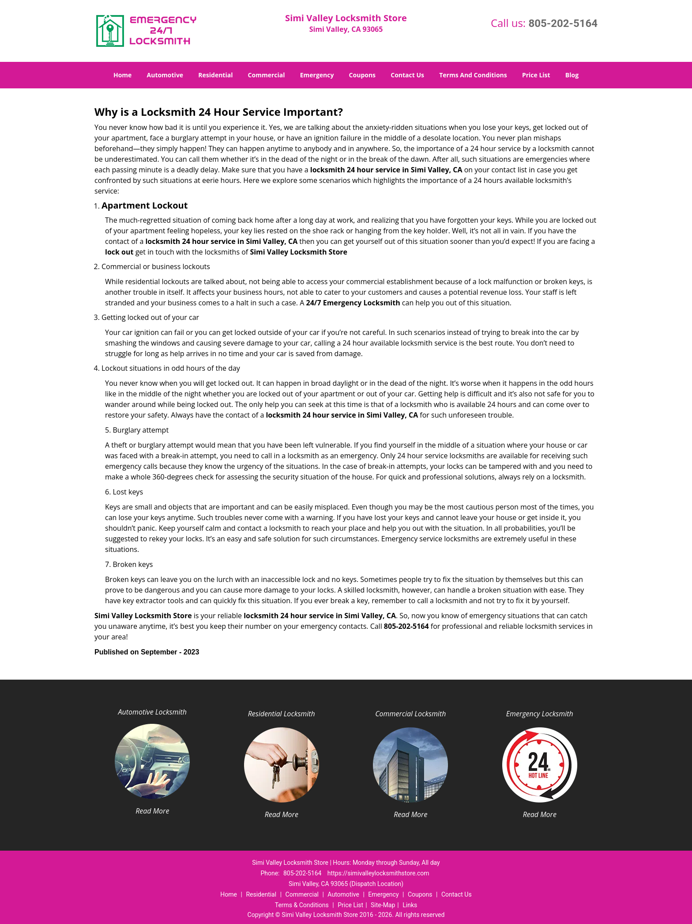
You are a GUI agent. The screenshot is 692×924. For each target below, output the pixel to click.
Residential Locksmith (281, 714)
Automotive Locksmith (152, 712)
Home (122, 75)
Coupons (362, 75)
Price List (536, 75)
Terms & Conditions (302, 905)
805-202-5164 (563, 23)
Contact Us (407, 75)
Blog (572, 75)
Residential (215, 75)
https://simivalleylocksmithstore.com (378, 873)
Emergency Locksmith (539, 714)
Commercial (266, 75)
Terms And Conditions (473, 75)
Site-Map (383, 905)
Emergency (317, 75)
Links (409, 905)
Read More (152, 811)
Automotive (165, 75)
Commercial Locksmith (410, 714)
